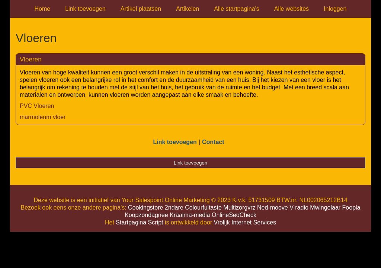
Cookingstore (145, 207)
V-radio (298, 207)
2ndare (174, 207)
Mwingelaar (325, 207)
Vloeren (31, 59)
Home (43, 9)
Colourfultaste (203, 207)
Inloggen (335, 9)
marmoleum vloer (43, 117)
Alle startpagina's (236, 9)
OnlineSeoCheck (234, 215)
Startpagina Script (139, 222)
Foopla (351, 207)
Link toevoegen (85, 9)
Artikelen (187, 9)
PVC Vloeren (37, 106)
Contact (213, 142)
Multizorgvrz (239, 207)
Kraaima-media (190, 215)
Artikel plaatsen (141, 9)
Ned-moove (272, 207)
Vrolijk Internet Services (245, 222)
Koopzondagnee (146, 215)
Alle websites (291, 9)
